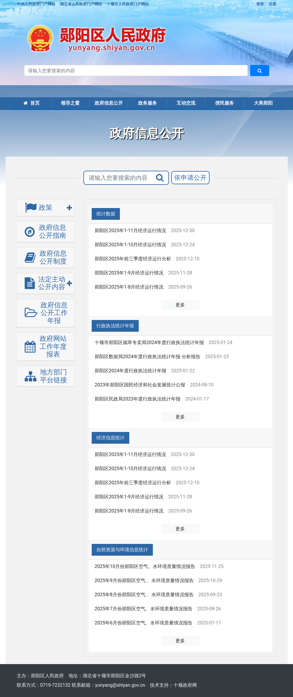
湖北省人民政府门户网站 (81, 4)
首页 (32, 103)
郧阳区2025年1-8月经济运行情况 (129, 287)
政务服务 (147, 103)
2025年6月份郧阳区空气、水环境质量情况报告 (143, 623)
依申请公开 (190, 177)
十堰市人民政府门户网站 (128, 4)
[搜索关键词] (136, 70)
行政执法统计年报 (115, 326)
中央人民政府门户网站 (36, 4)
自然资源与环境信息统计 (122, 549)
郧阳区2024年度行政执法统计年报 (130, 370)
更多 (180, 305)
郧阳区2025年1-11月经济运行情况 (130, 230)
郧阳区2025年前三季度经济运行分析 (133, 259)
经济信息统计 (110, 437)
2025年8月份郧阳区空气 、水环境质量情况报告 (144, 594)
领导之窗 (70, 103)
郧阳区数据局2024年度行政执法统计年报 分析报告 (147, 356)
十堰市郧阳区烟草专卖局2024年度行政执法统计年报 (149, 342)
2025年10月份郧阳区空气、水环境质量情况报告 (145, 566)
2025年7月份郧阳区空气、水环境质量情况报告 (143, 608)
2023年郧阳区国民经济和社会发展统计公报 (140, 385)
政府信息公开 (109, 103)
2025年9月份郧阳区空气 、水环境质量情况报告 (144, 580)
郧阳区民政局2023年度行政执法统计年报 (137, 399)
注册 (272, 4)
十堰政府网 (185, 685)
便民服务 (224, 103)
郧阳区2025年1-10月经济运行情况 (130, 244)
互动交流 (186, 103)
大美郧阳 (263, 103)
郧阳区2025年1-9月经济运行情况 (129, 273)
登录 (260, 4)
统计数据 (105, 214)
